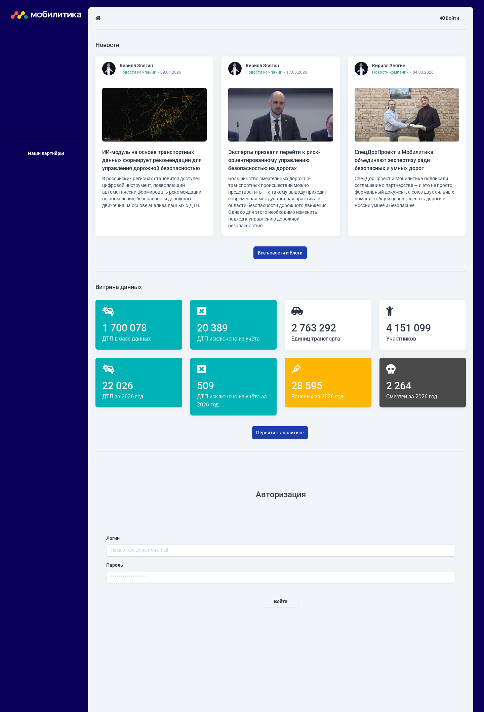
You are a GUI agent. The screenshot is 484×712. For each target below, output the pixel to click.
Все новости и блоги (280, 252)
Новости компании (138, 72)
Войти (449, 18)
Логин (113, 538)
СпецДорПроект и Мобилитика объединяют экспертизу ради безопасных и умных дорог (394, 160)
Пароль (114, 565)
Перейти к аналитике (280, 432)
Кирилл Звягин (136, 65)
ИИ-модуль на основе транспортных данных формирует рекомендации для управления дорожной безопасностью (152, 160)
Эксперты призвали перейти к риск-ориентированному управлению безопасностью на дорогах (274, 160)
